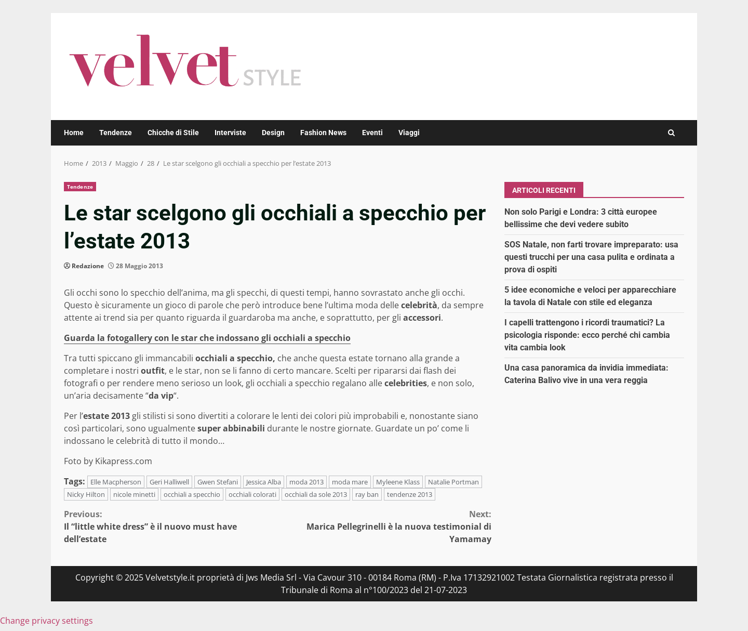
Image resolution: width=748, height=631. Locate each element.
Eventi (372, 132)
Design (273, 132)
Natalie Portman (453, 482)
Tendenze (115, 132)
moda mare (350, 482)
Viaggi (409, 132)
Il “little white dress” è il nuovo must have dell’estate (171, 526)
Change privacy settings (46, 620)
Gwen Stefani (217, 482)
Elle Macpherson (115, 482)
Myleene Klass (398, 482)
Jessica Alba (263, 482)
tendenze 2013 (409, 494)
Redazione (88, 265)
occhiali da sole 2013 (316, 494)
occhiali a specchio (192, 494)
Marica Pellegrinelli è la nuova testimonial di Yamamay (385, 526)
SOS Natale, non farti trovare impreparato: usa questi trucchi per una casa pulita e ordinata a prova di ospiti (591, 257)
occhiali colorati (252, 494)
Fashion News (323, 132)
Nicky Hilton (86, 494)
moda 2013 (306, 482)
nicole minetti (134, 494)
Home (74, 132)
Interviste (230, 132)
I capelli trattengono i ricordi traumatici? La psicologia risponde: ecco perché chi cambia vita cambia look (587, 335)
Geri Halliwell (169, 482)
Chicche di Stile (173, 132)
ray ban (367, 494)
